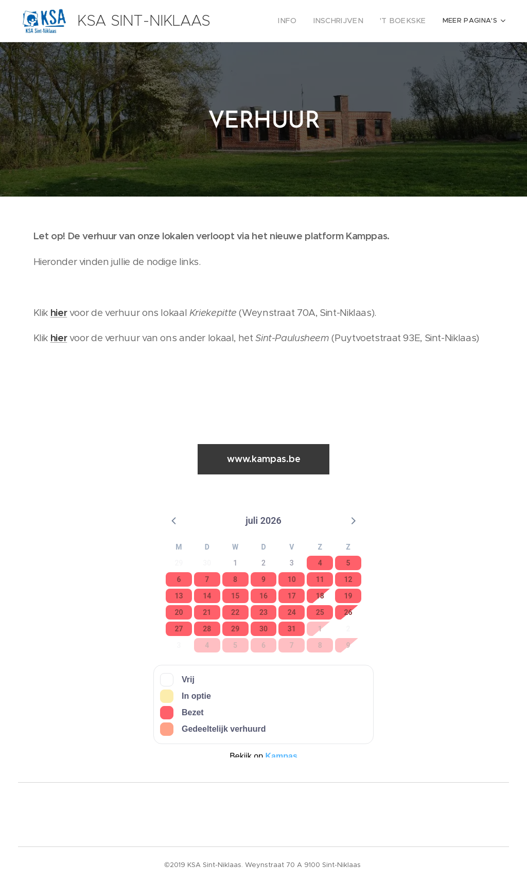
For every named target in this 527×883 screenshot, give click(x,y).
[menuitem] (301, 21)
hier (58, 313)
